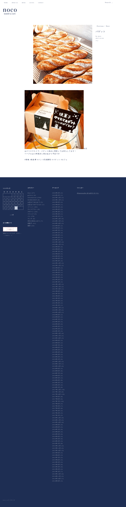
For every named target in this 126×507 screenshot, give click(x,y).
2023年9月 (56, 246)
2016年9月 (56, 424)
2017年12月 (56, 389)
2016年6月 (56, 431)
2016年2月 (56, 441)
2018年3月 (56, 382)
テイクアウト (32, 209)
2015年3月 (56, 467)
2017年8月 (56, 399)
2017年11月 (56, 392)
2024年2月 (56, 237)
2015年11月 (56, 448)
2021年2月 (56, 303)
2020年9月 (56, 314)
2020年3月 (56, 326)
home (6, 2)
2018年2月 (56, 385)
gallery (30, 195)
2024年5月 (56, 232)
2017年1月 (56, 415)
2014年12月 (56, 474)
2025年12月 (56, 197)
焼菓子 (30, 223)
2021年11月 (56, 286)
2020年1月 (56, 331)
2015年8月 (56, 455)
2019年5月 (56, 349)
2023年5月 (56, 256)
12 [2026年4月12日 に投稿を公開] (4, 201)
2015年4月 (56, 464)
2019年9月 (56, 340)
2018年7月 (56, 373)
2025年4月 (56, 209)
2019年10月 (56, 338)
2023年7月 (56, 251)
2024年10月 (56, 223)
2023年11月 (56, 244)
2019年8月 (56, 342)
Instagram (15, 493)
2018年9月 (56, 368)
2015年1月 (56, 471)
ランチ (30, 218)
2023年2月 (56, 261)
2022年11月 (56, 265)
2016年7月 (56, 429)
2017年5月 (56, 406)
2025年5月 (56, 207)
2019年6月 (56, 347)
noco (99, 36)
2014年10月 (56, 478)
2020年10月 (56, 312)
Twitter (4, 493)
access (33, 2)
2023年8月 (56, 249)
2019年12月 (56, 333)
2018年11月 (56, 364)
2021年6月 (56, 296)
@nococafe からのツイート (88, 193)
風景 (29, 225)
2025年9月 (56, 202)
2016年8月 (56, 427)
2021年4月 (56, 300)
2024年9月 (56, 225)
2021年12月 (56, 284)
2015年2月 (56, 469)
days (29, 193)
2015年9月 (56, 452)
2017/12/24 (100, 38)
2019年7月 (56, 345)
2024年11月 (56, 221)
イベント (31, 207)
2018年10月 (56, 366)
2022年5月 (56, 275)
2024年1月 (56, 239)
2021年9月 (56, 291)
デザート (31, 211)
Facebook (10, 493)
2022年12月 (56, 263)
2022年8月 (56, 268)
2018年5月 (56, 378)
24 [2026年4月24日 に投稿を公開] (19, 204)
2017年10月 (56, 394)
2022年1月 (56, 282)
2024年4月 (56, 235)
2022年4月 (56, 277)
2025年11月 (56, 200)
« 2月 (12, 215)
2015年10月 (56, 450)
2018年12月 (56, 361)
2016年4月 (56, 436)
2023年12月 (56, 242)
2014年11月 (56, 476)
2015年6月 (56, 460)
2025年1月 (56, 216)
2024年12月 (56, 218)
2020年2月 (56, 328)
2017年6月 (56, 403)
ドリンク (31, 214)
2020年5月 (56, 321)
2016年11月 (56, 420)
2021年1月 (56, 305)
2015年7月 (56, 457)
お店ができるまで (34, 202)
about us (15, 2)
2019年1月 (56, 359)
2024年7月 (56, 230)
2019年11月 (56, 335)
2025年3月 (56, 211)
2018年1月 (56, 387)
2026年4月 (56, 193)
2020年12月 (56, 307)
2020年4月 (56, 324)
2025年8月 (56, 204)
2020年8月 (56, 317)
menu (24, 2)
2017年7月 (56, 401)
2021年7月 (56, 293)
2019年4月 (56, 352)
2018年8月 (56, 371)
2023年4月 (56, 258)
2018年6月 (56, 375)
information (32, 197)
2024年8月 (56, 228)
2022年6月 (56, 272)
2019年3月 (56, 354)
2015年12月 (56, 446)
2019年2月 (56, 357)
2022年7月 (56, 270)
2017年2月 (56, 413)
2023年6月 (56, 254)
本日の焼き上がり (34, 221)
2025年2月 (56, 214)
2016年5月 (56, 434)
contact (41, 2)
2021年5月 (56, 298)
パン (97, 40)
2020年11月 (56, 310)
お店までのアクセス (35, 204)
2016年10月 (56, 422)
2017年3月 (56, 410)
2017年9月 (56, 396)
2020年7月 (56, 319)
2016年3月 (56, 438)
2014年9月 (56, 481)
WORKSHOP (32, 200)
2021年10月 (56, 289)
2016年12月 (56, 417)
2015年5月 (56, 462)
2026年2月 (56, 195)
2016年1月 (56, 443)
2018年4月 (56, 380)
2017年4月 (56, 408)
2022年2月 (56, 279)
